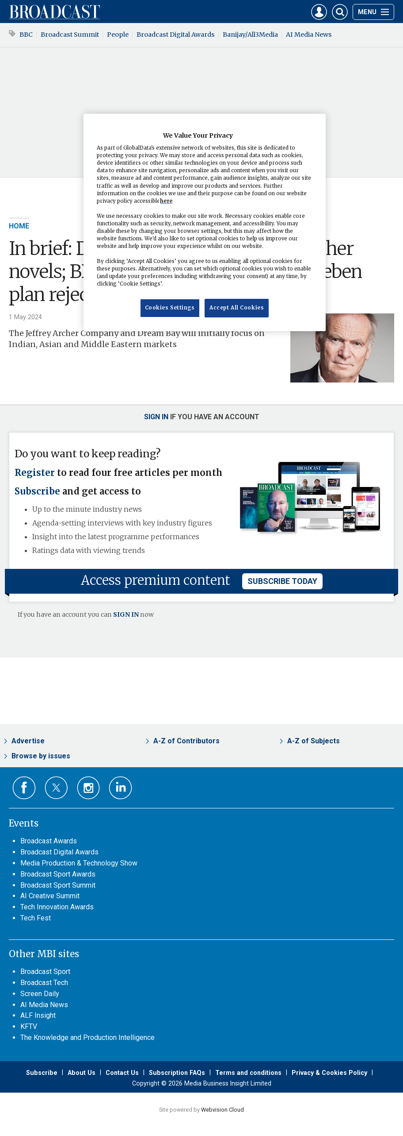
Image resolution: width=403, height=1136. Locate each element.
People (118, 35)
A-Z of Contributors (186, 741)
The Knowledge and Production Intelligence (87, 1037)
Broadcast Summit (70, 35)
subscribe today (282, 581)
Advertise (28, 741)
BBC (26, 35)
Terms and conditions (248, 1072)
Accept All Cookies (236, 308)
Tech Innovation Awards (57, 907)
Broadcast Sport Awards (57, 874)
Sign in (156, 417)
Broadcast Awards (48, 841)
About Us (81, 1072)
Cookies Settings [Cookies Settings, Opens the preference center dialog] (170, 308)
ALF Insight (38, 1015)
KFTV (28, 1026)
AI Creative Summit (50, 896)
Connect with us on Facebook (24, 788)
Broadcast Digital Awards (176, 35)
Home (19, 226)
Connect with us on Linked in (120, 788)
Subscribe (37, 491)
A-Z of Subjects (313, 741)
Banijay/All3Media (250, 35)
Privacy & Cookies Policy (329, 1072)
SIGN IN (126, 614)
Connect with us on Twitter (56, 788)
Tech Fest (35, 918)
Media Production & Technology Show (78, 863)
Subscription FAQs (177, 1072)
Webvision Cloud (222, 1109)
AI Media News (309, 35)
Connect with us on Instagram (88, 788)
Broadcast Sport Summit (57, 885)
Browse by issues (40, 756)
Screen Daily (39, 993)
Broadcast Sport (45, 971)
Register (35, 473)
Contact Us (122, 1072)
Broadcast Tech (44, 982)
